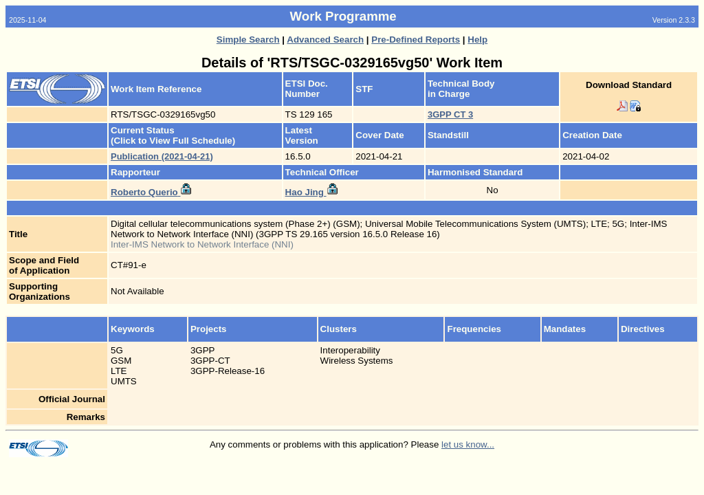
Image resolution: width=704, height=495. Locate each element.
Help (477, 39)
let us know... (467, 444)
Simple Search (248, 39)
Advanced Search (325, 39)
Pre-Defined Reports (415, 39)
